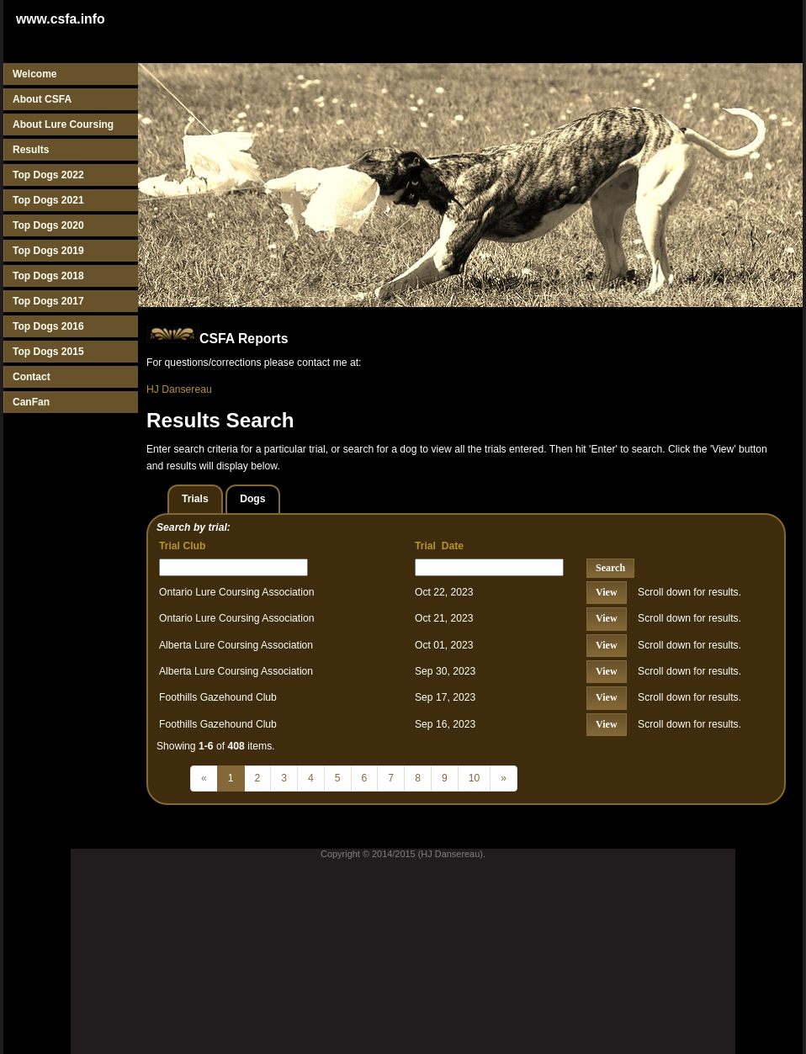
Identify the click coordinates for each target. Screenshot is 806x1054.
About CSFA (42, 99)
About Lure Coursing (63, 124)
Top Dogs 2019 (48, 251)
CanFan (31, 402)
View (607, 592)
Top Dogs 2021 (48, 200)
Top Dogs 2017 (48, 301)
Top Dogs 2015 (48, 352)
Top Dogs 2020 (48, 225)
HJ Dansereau (179, 389)
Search (610, 568)
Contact (31, 377)
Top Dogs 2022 (48, 175)
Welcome (35, 74)
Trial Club (182, 546)
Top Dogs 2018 (48, 276)
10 (474, 778)
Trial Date (439, 546)
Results (31, 150)
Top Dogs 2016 (48, 326)
